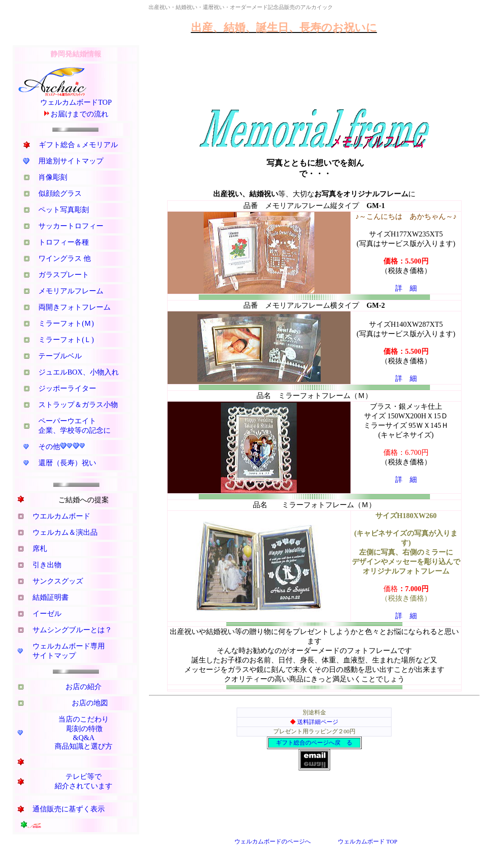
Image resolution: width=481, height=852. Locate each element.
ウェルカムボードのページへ (272, 841)
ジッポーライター (67, 388)
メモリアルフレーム (70, 291)
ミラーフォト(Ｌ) (66, 339)
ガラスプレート (63, 274)
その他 (49, 446)
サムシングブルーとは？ (72, 630)
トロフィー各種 (63, 242)
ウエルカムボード (61, 516)
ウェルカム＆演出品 (65, 532)
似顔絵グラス (60, 193)
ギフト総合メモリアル (78, 144)
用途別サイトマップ (70, 161)
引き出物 (47, 565)
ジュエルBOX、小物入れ (78, 372)
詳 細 (406, 288)
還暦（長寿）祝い (67, 463)
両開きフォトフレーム (74, 307)
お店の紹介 (83, 686)
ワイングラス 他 (64, 258)
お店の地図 (90, 703)
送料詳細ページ (317, 721)
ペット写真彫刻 (63, 209)
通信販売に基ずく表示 (69, 809)
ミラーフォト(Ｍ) (66, 323)
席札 (40, 548)
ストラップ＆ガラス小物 (78, 404)
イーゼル (47, 613)
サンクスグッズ (58, 581)
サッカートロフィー (70, 226)
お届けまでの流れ (79, 114)
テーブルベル (60, 356)
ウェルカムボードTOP (76, 102)
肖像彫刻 (52, 177)
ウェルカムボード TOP (367, 841)
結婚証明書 (51, 597)
